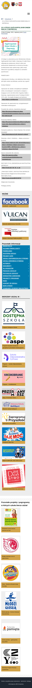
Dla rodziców (16, 268)
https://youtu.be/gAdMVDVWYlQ (11, 178)
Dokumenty (16, 266)
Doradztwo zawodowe (16, 276)
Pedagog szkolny (16, 271)
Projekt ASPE (8, 256)
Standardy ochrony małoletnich (16, 288)
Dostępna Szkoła (16, 253)
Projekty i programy (11, 278)
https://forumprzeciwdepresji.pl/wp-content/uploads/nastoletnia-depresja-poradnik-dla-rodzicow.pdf (16, 113)
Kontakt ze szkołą (10, 283)
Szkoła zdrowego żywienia (13, 261)
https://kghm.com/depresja (10, 99)
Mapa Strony (8, 286)
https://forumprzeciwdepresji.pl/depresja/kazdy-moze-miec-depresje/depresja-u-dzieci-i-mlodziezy (16, 124)
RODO (5, 281)
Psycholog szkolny (10, 273)
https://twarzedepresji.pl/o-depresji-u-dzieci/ (15, 134)
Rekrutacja (7, 246)
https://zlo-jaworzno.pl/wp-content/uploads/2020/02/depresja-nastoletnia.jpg (12, 157)
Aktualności (8, 19)
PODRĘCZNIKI (7, 251)
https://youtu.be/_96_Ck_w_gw (11, 167)
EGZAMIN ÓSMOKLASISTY (16, 248)
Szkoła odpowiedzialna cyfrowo (15, 258)
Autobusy (16, 263)
